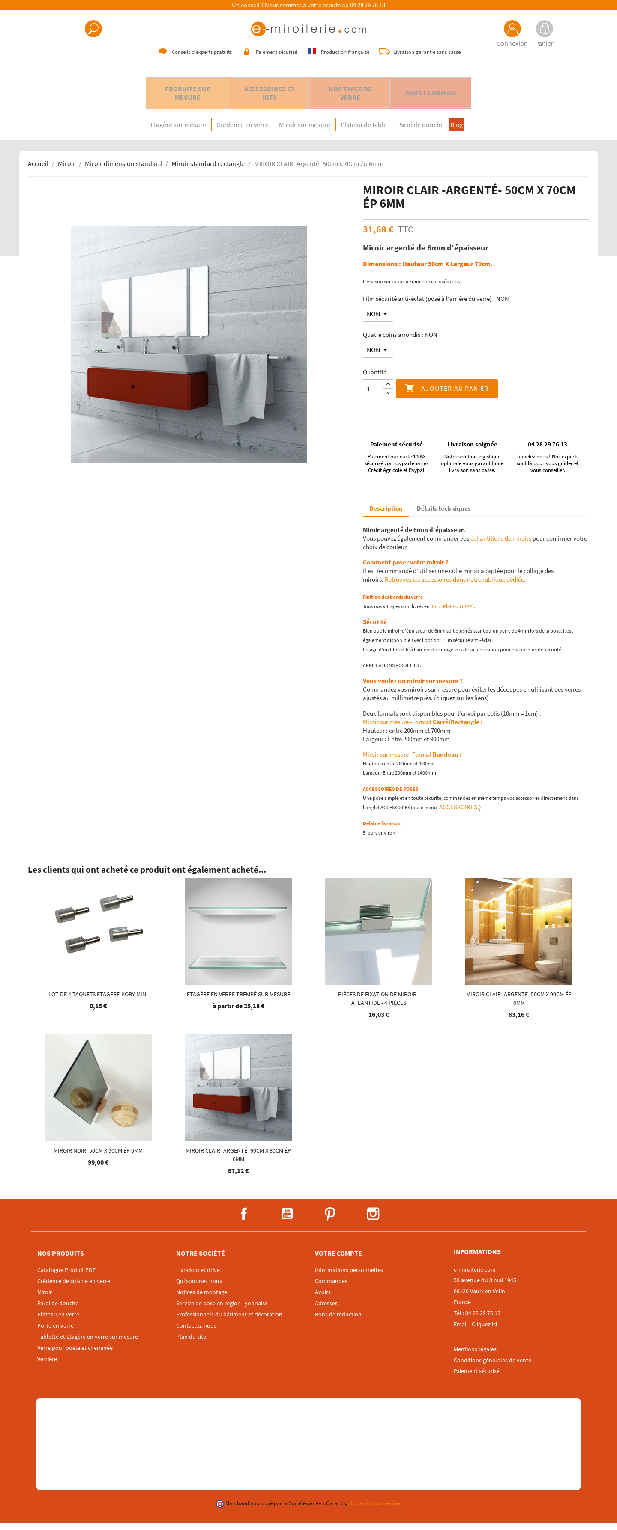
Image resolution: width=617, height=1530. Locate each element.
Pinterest (329, 1220)
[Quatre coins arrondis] (378, 356)
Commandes (331, 1288)
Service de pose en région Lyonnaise (222, 1310)
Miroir (44, 1299)
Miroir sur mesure (299, 131)
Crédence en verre (226, 131)
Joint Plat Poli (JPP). (453, 613)
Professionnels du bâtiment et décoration (229, 1321)
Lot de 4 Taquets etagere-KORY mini (98, 1001)
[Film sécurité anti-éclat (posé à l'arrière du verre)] (378, 320)
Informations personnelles (349, 1276)
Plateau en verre (58, 1321)
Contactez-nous (196, 1332)
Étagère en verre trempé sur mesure (238, 1001)
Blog (482, 131)
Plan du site (191, 1343)
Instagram (373, 1220)
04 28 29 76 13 (367, 5)
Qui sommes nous (199, 1288)
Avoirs (323, 1299)
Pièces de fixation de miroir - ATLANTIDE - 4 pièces (378, 1005)
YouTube (287, 1220)
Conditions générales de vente (492, 1367)
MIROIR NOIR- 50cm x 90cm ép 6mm (98, 1157)
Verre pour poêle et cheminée (75, 1354)
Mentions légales (475, 1356)
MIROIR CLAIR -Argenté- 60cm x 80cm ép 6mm (238, 1161)
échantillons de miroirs (500, 545)
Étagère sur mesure (150, 131)
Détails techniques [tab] (444, 515)
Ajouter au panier (447, 395)
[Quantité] (373, 395)
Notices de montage (201, 1299)
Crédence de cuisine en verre (73, 1288)
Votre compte (338, 1260)
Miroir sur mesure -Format (423, 729)
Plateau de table (369, 131)
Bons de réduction (338, 1321)
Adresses (326, 1310)
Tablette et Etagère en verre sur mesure (87, 1343)
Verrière (47, 1366)
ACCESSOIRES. (458, 814)
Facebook (243, 1220)
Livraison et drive (198, 1276)
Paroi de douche (437, 131)
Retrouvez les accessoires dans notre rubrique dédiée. (455, 586)
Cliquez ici (484, 1331)
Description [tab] (386, 515)
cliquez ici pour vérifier (374, 1510)
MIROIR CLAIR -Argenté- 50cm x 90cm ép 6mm (519, 1005)
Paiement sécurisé (477, 1377)
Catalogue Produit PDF (66, 1276)
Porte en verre (55, 1332)
